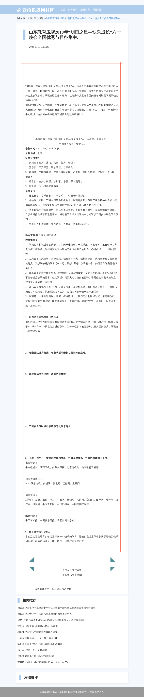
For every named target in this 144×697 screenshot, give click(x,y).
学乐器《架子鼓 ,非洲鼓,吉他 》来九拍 (38, 626)
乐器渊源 (97, 9)
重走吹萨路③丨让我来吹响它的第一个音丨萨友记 (43, 662)
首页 (62, 9)
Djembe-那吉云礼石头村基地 (32, 650)
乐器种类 (85, 9)
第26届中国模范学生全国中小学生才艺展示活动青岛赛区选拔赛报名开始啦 (56, 608)
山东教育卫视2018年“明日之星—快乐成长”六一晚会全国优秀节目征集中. (83, 18)
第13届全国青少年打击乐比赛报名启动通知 (40, 644)
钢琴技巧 (72, 9)
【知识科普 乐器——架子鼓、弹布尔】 (38, 638)
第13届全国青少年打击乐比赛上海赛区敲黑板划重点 (45, 614)
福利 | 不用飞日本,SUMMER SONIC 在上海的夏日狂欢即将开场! (51, 620)
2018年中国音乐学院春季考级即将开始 (38, 632)
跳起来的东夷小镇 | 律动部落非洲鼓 (36, 656)
